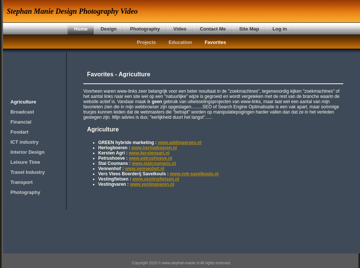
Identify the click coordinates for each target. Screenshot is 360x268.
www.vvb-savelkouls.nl (194, 173)
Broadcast (22, 112)
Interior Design (27, 152)
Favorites (215, 42)
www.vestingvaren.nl (152, 184)
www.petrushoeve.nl (150, 158)
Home (80, 29)
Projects (146, 42)
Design (108, 29)
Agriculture (23, 102)
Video (179, 29)
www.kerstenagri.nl (149, 153)
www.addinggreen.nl (180, 142)
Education (180, 42)
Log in (280, 29)
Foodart (19, 132)
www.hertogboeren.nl (154, 147)
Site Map (249, 29)
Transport (21, 182)
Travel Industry (27, 172)
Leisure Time (25, 162)
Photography (145, 29)
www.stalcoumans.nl (154, 163)
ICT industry (24, 142)
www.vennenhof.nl (144, 168)
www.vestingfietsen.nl (155, 179)
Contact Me (213, 29)
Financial (20, 122)
